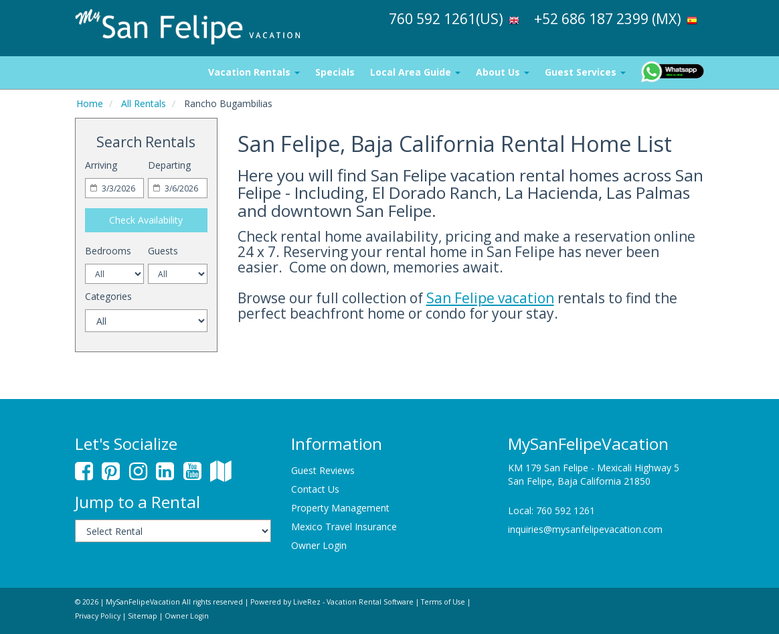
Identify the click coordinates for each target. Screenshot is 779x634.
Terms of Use (443, 602)
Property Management (340, 507)
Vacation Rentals (254, 72)
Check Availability (146, 220)
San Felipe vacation (490, 298)
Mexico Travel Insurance (344, 526)
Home (89, 103)
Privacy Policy (97, 616)
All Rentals (143, 103)
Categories (108, 296)
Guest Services (585, 72)
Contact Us (315, 489)
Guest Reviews (323, 470)
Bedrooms (108, 250)
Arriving (101, 165)
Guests (163, 250)
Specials (335, 72)
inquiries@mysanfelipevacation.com (585, 529)
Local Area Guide (415, 72)
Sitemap (142, 616)
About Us (502, 72)
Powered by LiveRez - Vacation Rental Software (332, 602)
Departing (169, 165)
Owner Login (319, 545)
